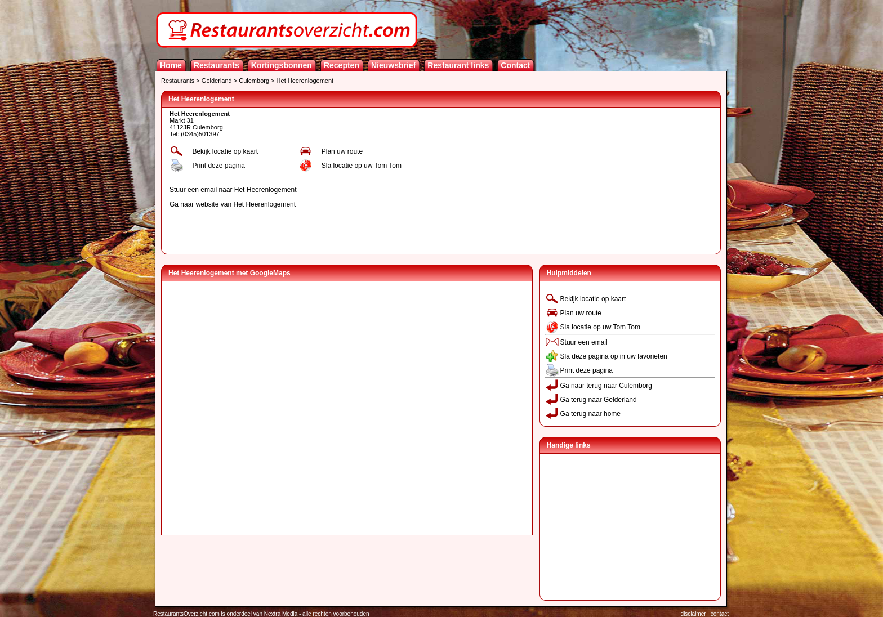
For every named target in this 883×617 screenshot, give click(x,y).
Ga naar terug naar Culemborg (606, 386)
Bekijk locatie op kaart (225, 151)
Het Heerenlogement (305, 80)
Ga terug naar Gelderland (598, 400)
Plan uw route (342, 151)
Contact (515, 65)
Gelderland (217, 80)
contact (720, 614)
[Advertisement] (541, 178)
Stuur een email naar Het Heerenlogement (233, 190)
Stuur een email (584, 342)
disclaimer (693, 614)
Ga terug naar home (590, 414)
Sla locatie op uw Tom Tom (362, 165)
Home (171, 65)
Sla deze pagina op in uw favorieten (613, 356)
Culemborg (254, 80)
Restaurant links (458, 65)
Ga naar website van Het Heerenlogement (233, 204)
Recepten (341, 65)
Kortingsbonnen (281, 65)
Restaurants (216, 65)
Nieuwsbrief (393, 65)
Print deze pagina (218, 165)
